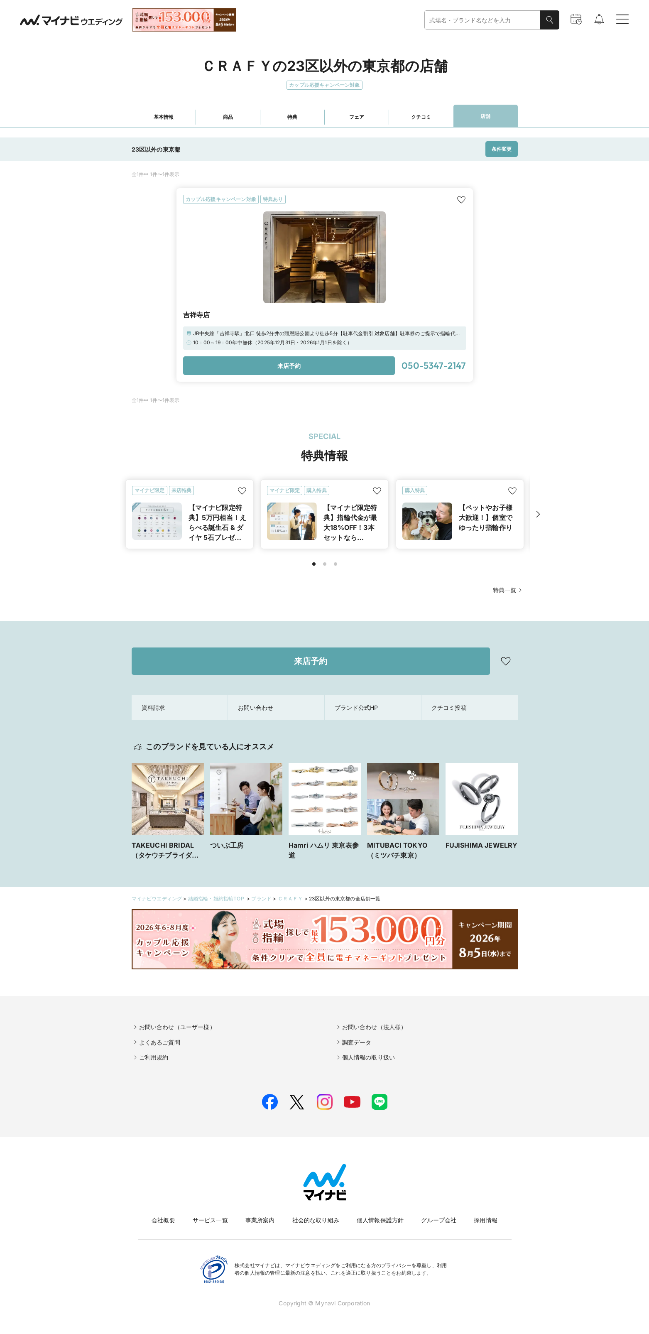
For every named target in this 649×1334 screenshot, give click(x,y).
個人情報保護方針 (380, 1220)
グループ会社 (438, 1220)
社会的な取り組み (315, 1220)
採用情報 (485, 1220)
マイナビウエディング (157, 898)
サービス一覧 (210, 1220)
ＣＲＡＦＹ (290, 898)
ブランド (261, 898)
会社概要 (163, 1220)
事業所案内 (260, 1220)
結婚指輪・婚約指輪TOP (216, 898)
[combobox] (482, 20)
